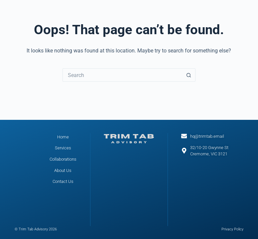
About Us (62, 170)
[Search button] (188, 75)
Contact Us (63, 181)
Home (63, 136)
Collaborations (63, 159)
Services (63, 147)
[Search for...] (122, 75)
